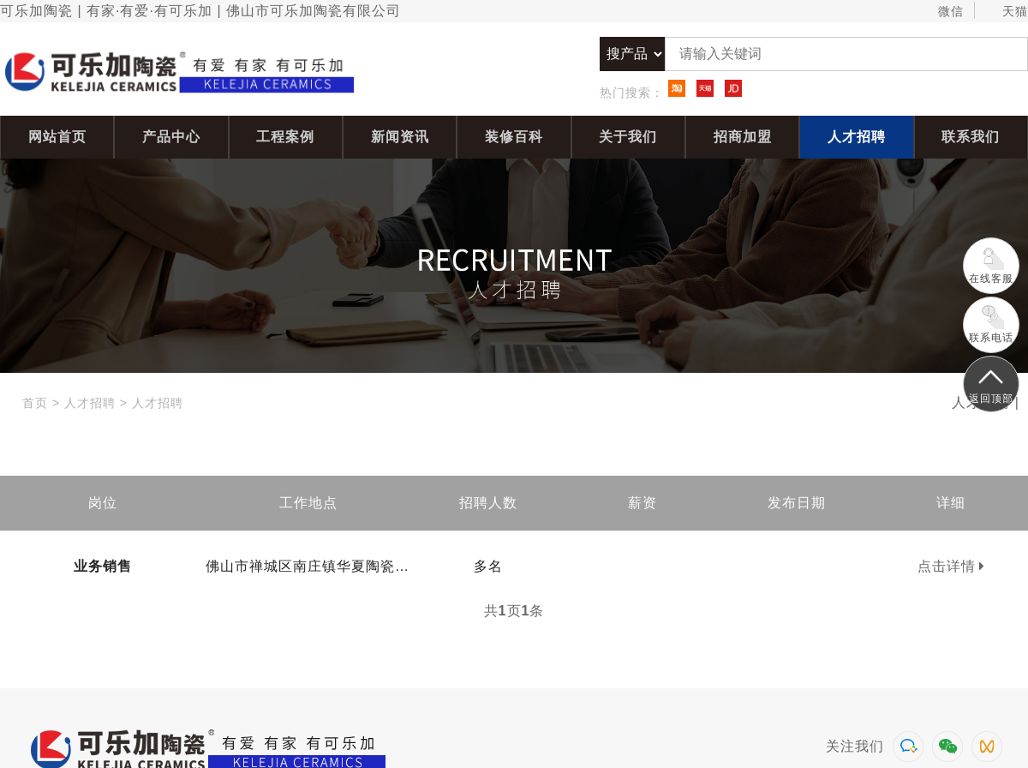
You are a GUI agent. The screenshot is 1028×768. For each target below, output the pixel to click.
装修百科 (514, 136)
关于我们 (628, 136)
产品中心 (171, 136)
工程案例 (285, 136)
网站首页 (57, 136)
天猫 (1007, 11)
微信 (943, 11)
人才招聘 (857, 136)
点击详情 (951, 566)
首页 (35, 403)
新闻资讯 (400, 136)
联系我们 (970, 136)
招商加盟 (743, 136)
